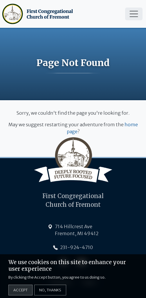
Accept (20, 292)
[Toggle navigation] (134, 14)
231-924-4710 (76, 247)
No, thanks (50, 292)
